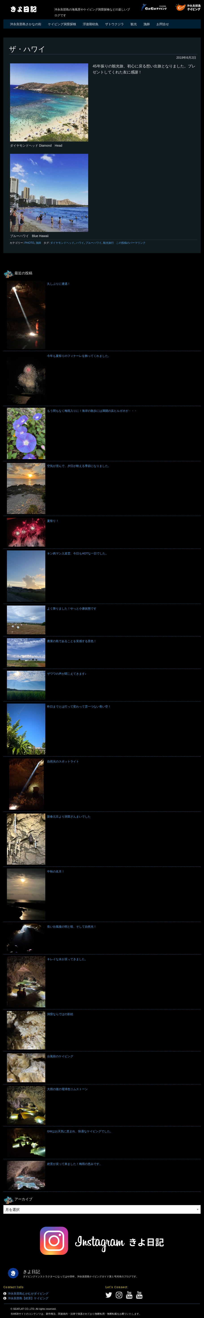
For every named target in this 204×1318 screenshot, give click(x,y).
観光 (134, 24)
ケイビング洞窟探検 (62, 24)
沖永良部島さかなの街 (25, 24)
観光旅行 (108, 242)
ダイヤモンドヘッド (62, 242)
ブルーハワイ (93, 242)
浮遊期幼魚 (90, 24)
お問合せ (162, 24)
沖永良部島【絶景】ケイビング (28, 1298)
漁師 (147, 24)
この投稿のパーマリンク (131, 242)
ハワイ (80, 242)
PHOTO (29, 242)
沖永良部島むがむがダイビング (28, 1293)
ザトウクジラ (114, 24)
